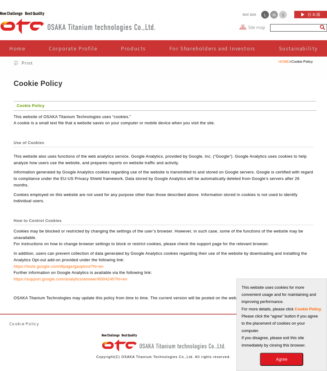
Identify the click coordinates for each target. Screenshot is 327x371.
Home (17, 48)
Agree (281, 359)
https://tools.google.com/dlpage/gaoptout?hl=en (59, 266)
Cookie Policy (24, 323)
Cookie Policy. (308, 309)
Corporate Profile (73, 48)
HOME (283, 61)
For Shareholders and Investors (212, 48)
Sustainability (298, 48)
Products (133, 48)
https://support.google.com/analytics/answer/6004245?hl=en (70, 279)
